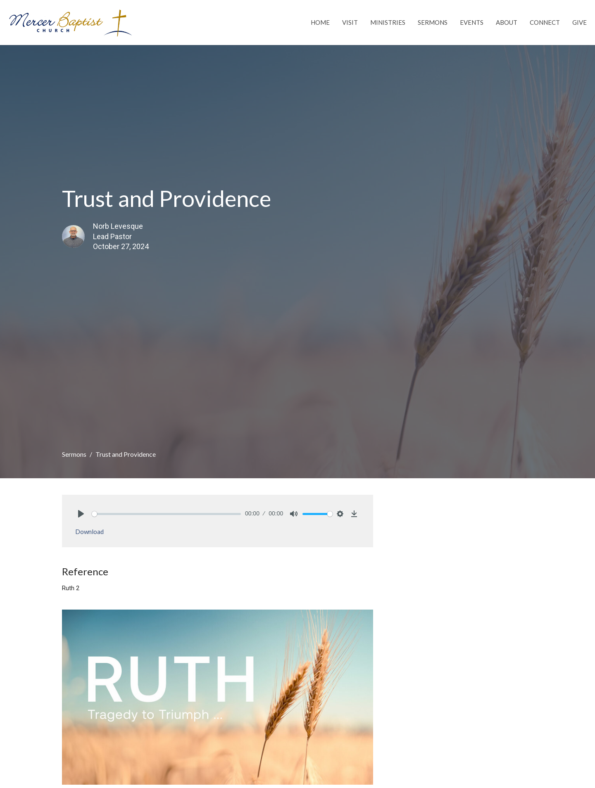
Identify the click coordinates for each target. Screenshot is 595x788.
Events (471, 22)
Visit (350, 22)
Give (579, 22)
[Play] (81, 513)
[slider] (166, 514)
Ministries (387, 22)
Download (89, 531)
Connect (545, 22)
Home (320, 22)
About (506, 22)
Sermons (432, 22)
